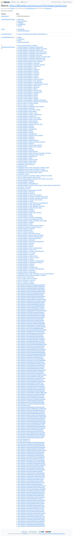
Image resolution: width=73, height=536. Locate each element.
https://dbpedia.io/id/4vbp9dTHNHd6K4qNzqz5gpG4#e (31, 399)
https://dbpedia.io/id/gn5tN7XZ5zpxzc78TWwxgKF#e (30, 452)
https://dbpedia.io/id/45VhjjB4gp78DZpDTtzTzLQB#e (30, 384)
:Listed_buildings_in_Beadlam (25, 126)
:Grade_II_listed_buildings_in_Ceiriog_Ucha (29, 66)
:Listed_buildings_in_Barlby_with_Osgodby (28, 117)
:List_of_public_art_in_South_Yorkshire (27, 103)
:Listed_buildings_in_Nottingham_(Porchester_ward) (31, 60)
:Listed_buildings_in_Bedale (25, 130)
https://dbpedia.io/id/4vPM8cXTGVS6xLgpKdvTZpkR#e (31, 463)
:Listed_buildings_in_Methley (25, 209)
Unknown (12, 8)
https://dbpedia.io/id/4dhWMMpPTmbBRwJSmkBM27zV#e (32, 392)
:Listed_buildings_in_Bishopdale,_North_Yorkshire (30, 154)
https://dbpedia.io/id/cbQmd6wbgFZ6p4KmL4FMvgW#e (31, 489)
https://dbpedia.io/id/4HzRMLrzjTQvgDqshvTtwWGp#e (31, 412)
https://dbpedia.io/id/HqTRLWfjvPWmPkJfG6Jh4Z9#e (30, 468)
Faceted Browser (56, 2)
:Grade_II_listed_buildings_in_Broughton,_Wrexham (31, 64)
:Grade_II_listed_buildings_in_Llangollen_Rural (29, 82)
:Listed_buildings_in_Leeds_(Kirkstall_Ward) (29, 204)
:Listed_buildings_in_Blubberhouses (27, 156)
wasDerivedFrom (6, 34)
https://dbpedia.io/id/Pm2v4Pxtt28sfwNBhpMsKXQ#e (31, 306)
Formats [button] (24, 2)
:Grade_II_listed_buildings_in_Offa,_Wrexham (29, 90)
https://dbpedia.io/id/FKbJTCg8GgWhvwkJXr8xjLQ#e (30, 298)
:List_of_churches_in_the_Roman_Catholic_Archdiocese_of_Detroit (34, 175)
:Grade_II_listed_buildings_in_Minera (27, 89)
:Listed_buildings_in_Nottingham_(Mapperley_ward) (31, 58)
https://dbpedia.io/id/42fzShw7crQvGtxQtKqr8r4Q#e (30, 523)
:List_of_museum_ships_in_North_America (28, 233)
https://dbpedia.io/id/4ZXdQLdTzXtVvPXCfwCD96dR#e (31, 460)
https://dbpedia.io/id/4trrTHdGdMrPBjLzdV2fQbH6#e (30, 397)
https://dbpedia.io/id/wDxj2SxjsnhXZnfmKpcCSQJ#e (30, 437)
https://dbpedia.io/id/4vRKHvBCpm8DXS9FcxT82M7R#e (31, 465)
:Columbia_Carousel (23, 174)
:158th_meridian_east (23, 441)
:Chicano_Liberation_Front (24, 230)
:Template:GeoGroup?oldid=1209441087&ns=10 (32, 34)
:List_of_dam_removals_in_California (27, 45)
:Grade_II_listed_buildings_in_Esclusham (28, 72)
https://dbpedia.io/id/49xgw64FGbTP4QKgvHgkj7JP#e (31, 407)
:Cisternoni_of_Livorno (23, 188)
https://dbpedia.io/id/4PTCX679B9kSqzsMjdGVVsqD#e (31, 291)
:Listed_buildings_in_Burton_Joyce (26, 249)
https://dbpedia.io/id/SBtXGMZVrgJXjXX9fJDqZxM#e (30, 318)
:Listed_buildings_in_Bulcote (25, 246)
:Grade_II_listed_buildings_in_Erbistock (27, 71)
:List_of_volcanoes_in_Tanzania (25, 283)
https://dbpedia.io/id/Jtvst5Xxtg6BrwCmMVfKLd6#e (30, 376)
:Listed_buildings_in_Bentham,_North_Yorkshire (30, 135)
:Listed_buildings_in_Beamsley (25, 127)
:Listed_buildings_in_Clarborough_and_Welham (30, 262)
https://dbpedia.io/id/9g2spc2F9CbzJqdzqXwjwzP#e (30, 429)
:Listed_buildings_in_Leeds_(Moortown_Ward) (29, 207)
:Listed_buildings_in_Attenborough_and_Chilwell (30, 235)
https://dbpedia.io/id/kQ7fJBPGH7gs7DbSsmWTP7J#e (30, 516)
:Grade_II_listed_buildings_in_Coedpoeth (28, 69)
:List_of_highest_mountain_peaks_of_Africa (29, 177)
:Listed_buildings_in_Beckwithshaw (27, 129)
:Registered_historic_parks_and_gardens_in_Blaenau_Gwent (33, 167)
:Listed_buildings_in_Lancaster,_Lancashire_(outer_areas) (32, 198)
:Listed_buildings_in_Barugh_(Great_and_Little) (29, 124)
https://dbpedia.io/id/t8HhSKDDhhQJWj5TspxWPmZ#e (31, 434)
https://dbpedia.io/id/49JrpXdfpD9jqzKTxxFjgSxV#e (30, 498)
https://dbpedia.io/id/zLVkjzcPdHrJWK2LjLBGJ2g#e (30, 471)
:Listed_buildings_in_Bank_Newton (26, 111)
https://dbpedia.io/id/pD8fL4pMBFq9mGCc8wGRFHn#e (31, 381)
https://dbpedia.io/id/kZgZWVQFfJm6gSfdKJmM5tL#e (30, 453)
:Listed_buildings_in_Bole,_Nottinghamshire (29, 238)
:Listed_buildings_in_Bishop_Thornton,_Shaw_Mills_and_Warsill (34, 153)
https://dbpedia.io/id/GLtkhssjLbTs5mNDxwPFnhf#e (30, 373)
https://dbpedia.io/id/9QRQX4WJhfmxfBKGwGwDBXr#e (31, 296)
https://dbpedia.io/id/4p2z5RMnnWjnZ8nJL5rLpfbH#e (30, 367)
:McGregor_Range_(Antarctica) (25, 164)
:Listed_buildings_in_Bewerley (25, 137)
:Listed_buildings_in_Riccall (24, 224)
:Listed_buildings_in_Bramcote (25, 243)
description (5, 16)
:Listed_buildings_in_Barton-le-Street (27, 121)
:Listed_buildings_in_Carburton (26, 254)
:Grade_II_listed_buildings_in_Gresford (27, 76)
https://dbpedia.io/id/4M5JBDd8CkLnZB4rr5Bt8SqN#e (31, 391)
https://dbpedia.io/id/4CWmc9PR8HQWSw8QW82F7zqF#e (32, 344)
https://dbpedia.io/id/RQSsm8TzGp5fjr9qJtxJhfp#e (30, 484)
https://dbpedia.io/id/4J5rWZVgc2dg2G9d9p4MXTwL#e (31, 389)
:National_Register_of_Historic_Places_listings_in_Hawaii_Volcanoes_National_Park (38, 185)
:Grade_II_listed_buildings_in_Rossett (27, 95)
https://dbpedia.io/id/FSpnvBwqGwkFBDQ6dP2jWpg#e (31, 352)
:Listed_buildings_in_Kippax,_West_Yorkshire (29, 195)
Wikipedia (25, 533)
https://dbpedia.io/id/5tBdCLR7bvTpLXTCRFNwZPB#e (30, 331)
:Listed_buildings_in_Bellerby (25, 132)
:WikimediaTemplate (23, 30)
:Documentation (22, 21)
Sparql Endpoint (67, 2)
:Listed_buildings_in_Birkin (24, 148)
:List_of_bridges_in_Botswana (25, 232)
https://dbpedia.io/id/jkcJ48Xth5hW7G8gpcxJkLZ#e (30, 357)
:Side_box (20, 19)
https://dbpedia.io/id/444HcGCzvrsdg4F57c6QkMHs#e (31, 497)
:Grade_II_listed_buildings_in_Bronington (28, 63)
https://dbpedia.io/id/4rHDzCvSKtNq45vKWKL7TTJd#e (31, 424)
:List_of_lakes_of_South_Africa (25, 277)
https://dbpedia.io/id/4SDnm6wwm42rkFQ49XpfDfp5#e (31, 415)
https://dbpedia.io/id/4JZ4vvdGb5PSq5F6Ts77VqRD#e (30, 307)
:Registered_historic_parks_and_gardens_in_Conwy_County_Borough (35, 273)
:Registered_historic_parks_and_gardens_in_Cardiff (31, 169)
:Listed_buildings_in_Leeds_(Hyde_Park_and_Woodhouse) (32, 203)
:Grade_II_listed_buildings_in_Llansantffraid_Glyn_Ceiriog (32, 84)
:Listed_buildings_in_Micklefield (26, 211)
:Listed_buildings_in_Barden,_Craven (27, 113)
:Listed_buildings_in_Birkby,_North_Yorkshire (29, 146)
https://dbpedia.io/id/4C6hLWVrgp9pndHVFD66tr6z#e (31, 386)
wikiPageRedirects (7, 37)
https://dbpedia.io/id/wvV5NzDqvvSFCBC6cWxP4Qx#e (31, 492)
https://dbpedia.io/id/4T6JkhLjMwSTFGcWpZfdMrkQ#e (31, 325)
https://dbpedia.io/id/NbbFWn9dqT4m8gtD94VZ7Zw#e (31, 378)
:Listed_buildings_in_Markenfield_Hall (27, 183)
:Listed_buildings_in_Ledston (25, 201)
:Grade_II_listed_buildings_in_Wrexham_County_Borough (32, 101)
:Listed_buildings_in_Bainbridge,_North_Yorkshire (30, 106)
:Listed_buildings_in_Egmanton (26, 228)
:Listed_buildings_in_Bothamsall (26, 240)
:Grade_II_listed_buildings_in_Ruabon (27, 97)
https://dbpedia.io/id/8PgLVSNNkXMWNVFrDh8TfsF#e (31, 304)
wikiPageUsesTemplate (8, 19)
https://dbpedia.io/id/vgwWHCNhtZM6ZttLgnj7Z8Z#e (30, 341)
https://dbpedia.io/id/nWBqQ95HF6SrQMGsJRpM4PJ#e (31, 469)
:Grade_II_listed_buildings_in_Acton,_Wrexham (29, 61)
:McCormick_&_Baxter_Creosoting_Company (29, 227)
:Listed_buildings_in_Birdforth (25, 143)
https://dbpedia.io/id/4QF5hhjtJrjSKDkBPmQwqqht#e (30, 309)
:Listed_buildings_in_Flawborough (26, 272)
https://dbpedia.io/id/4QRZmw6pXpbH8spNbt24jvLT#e (31, 293)
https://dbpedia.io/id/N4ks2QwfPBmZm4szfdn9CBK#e (31, 317)
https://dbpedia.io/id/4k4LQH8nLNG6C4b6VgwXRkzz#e (31, 447)
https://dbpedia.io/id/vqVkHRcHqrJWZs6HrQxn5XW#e (31, 490)
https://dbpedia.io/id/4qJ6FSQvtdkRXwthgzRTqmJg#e (30, 347)
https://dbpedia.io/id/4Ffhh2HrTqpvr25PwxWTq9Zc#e (30, 359)
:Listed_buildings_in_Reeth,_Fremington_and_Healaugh (32, 220)
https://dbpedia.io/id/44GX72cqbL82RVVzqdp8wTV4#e (31, 285)
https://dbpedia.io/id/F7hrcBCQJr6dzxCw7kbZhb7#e (30, 466)
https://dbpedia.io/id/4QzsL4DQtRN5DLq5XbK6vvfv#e (31, 494)
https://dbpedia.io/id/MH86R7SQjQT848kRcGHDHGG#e (31, 355)
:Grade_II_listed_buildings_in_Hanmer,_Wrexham (30, 79)
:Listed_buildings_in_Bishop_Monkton (27, 151)
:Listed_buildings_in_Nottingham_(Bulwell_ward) (30, 50)
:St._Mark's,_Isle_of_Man (24, 187)
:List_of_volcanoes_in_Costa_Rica (26, 280)
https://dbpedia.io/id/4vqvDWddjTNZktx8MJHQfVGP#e (31, 351)
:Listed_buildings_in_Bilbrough (25, 138)
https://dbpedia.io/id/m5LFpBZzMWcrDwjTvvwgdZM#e (31, 433)
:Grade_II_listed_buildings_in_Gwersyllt (28, 77)
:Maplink (20, 22)
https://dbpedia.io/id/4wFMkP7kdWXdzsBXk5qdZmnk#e (31, 370)
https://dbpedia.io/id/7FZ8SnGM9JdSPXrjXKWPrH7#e (30, 400)
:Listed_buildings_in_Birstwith (25, 150)
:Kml (19, 40)
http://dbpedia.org (30, 8)
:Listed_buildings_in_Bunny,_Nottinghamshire (29, 248)
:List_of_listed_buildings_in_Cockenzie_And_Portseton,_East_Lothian (35, 179)
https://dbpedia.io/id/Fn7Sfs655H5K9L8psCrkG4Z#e (30, 481)
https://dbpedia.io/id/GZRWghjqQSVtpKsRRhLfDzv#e (30, 495)
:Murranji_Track (22, 166)
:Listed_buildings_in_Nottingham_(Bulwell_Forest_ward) (32, 48)
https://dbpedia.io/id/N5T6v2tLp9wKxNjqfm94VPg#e (30, 502)
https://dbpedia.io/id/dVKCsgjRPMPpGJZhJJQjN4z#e (30, 334)
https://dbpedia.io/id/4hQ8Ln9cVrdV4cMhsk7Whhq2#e (31, 418)
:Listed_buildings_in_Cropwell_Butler (27, 267)
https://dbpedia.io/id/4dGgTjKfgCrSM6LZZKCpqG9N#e (31, 476)
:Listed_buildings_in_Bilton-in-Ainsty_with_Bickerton (31, 142)
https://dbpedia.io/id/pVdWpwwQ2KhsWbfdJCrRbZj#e (31, 519)
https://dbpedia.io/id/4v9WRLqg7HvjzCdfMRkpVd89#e (31, 461)
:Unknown (20, 29)
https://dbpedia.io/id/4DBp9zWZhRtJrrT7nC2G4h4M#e (31, 388)
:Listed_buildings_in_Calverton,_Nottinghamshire (30, 251)
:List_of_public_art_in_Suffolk (25, 105)
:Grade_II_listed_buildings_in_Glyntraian (28, 74)
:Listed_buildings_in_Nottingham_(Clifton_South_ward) (31, 53)
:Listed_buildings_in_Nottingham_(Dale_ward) (29, 55)
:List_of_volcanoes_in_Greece (25, 281)
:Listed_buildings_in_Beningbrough (27, 134)
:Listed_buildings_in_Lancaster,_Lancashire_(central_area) (32, 196)
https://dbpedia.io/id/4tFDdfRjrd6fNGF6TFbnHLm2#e (30, 396)
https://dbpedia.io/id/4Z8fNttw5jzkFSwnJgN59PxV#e (30, 505)
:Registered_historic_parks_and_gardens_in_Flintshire (31, 275)
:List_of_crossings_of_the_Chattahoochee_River (30, 219)
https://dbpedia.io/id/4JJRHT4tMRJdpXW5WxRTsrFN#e (31, 413)
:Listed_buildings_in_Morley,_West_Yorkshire (29, 212)
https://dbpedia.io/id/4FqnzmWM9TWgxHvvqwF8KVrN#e (31, 408)
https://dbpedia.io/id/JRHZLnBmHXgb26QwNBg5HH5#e (31, 354)
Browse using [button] (15, 2)
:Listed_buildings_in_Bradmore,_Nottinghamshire (30, 241)
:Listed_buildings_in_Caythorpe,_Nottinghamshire (30, 261)
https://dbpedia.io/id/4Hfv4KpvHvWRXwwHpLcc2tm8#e (31, 513)
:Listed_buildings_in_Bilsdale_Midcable (27, 140)
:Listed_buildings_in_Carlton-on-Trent (27, 256)
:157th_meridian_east (23, 439)
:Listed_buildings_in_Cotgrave (25, 265)
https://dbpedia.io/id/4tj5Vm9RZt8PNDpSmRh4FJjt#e (30, 368)
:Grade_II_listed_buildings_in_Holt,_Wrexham (29, 81)
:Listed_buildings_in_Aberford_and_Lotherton (29, 190)
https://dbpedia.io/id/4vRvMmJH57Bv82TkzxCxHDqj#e (31, 315)
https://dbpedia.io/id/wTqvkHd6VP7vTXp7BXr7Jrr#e (30, 383)
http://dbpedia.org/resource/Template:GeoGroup (38, 5)
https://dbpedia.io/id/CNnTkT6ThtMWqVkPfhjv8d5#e (30, 402)
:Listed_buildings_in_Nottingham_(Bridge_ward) (30, 47)
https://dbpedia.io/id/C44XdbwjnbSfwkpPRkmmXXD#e (31, 506)
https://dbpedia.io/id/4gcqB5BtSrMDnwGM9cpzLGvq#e (31, 363)
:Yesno (19, 26)
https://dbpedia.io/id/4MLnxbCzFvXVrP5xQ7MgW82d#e (31, 360)
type (3, 29)
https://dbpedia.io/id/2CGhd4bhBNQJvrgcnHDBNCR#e (31, 521)
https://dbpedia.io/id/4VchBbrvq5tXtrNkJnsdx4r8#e (30, 294)
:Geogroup (20, 39)
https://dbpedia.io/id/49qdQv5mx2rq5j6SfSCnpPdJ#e (30, 320)
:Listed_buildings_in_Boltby (25, 158)
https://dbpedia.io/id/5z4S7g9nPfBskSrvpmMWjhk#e (30, 371)
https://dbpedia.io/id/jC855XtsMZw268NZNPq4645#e (30, 338)
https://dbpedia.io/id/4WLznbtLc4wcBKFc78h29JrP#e (30, 458)
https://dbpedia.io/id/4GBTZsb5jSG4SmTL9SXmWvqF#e (31, 500)
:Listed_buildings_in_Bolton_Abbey (26, 161)
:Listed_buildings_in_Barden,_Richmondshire (29, 114)
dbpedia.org (48, 8)
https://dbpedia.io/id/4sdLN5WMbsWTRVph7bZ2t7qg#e (31, 349)
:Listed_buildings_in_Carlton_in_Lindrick (28, 257)
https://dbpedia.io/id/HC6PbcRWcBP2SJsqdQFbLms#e (31, 482)
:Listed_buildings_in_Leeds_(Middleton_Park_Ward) (31, 206)
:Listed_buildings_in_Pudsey (25, 216)
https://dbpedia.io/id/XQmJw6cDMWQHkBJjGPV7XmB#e (31, 486)
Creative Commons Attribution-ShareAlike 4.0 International (52, 533)
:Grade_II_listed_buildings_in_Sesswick (27, 98)
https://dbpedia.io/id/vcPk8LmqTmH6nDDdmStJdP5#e (31, 404)
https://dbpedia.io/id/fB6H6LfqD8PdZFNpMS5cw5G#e (31, 302)
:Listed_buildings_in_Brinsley (25, 244)
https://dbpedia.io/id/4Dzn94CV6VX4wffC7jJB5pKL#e (30, 322)
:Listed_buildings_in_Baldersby (25, 108)
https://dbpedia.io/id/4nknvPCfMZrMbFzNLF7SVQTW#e (31, 423)
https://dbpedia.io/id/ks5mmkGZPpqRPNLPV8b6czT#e (31, 518)
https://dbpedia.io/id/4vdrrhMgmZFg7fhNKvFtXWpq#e (31, 428)
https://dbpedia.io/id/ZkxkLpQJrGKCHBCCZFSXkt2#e (30, 431)
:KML (19, 37)
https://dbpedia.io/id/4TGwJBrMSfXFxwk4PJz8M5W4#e (31, 457)
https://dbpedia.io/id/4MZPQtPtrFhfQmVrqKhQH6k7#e (31, 289)
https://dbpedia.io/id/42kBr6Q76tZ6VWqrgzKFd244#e (31, 442)
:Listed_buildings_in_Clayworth (26, 264)
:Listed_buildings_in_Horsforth (25, 193)
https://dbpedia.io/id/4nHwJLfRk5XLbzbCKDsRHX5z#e (31, 365)
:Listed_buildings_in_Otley (24, 214)
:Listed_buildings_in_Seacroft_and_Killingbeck (29, 217)
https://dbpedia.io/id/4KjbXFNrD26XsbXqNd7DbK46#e (31, 526)
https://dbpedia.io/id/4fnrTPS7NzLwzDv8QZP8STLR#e (31, 346)
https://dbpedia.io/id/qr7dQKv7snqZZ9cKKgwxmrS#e (30, 510)
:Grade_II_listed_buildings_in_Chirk (27, 68)
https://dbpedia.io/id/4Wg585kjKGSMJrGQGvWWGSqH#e (31, 416)
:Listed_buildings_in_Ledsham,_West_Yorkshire (29, 199)
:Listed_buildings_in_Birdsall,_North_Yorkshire (29, 145)
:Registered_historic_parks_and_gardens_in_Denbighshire (32, 171)
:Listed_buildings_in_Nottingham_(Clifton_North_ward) (31, 52)
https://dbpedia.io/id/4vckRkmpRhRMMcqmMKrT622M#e (31, 330)
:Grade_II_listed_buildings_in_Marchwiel (28, 87)
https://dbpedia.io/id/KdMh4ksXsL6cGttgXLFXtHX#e (30, 515)
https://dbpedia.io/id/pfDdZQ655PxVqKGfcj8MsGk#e (30, 455)
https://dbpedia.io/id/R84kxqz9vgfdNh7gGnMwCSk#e (31, 449)
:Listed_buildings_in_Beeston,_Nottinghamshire (30, 236)
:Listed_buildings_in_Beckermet (26, 191)
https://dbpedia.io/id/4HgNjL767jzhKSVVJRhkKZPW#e (30, 444)
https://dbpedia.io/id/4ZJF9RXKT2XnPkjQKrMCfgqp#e (30, 362)
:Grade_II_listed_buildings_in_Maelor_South (29, 85)
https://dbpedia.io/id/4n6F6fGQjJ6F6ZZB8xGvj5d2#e (30, 479)
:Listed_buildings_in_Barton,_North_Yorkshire (29, 119)
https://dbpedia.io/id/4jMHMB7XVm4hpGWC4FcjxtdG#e (31, 326)
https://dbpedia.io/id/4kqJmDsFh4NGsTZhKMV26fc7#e (31, 420)
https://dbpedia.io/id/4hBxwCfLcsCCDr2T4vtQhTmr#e (31, 478)
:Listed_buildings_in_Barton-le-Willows (27, 122)
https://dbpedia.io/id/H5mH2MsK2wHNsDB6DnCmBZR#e (31, 375)
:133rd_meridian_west (23, 405)
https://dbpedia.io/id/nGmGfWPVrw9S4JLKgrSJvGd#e (30, 511)
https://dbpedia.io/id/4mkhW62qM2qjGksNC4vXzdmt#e (31, 421)
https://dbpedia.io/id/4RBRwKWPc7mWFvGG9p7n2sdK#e (31, 310)
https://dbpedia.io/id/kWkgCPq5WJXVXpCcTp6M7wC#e (31, 339)
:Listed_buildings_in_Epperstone (26, 270)
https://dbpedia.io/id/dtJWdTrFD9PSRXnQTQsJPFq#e (30, 508)
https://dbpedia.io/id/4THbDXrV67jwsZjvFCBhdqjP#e (30, 312)
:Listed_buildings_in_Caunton (25, 259)
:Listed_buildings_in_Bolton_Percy (26, 162)
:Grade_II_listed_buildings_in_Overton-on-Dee (29, 92)
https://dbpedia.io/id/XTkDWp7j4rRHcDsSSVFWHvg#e (31, 487)
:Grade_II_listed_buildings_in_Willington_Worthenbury (31, 100)
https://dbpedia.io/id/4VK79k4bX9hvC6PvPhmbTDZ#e (31, 503)
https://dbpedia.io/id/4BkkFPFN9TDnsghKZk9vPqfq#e (31, 474)
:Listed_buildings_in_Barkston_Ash (26, 116)
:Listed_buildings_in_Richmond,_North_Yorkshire (30, 225)
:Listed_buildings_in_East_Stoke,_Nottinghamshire (30, 269)
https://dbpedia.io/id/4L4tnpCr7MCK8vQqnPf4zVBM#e (31, 323)
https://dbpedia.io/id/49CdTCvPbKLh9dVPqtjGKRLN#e (31, 473)
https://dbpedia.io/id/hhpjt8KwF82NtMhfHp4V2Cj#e (30, 336)
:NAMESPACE (21, 24)
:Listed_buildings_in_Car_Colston (26, 252)
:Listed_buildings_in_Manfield (25, 180)
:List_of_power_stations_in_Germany (27, 278)
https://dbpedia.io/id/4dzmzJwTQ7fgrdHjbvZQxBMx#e (31, 394)
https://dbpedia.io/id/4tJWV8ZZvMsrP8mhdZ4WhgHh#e (31, 426)
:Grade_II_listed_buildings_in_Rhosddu (27, 93)
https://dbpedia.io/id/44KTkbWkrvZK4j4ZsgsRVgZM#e (31, 524)
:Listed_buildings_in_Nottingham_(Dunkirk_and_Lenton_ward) (33, 56)
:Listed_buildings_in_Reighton (25, 222)
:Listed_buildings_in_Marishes (25, 182)
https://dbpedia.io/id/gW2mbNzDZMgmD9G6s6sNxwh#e (31, 450)
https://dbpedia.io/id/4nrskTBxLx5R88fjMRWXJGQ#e (30, 328)
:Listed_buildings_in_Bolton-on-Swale (27, 159)
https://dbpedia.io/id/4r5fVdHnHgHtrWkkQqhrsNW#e (31, 314)
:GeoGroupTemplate (23, 42)
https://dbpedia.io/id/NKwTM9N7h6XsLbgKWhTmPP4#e (31, 299)
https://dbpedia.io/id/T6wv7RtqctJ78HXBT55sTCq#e (30, 379)
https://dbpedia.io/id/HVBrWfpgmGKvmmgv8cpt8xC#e (31, 333)
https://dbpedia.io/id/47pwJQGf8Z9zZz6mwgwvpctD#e (31, 343)
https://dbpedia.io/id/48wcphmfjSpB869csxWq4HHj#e (31, 286)
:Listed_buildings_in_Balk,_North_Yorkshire (29, 109)
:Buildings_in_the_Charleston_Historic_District (29, 172)
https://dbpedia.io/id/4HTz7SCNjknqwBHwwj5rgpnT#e (31, 410)
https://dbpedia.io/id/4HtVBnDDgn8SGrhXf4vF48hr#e (31, 288)
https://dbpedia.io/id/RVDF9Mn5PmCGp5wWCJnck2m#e (31, 301)
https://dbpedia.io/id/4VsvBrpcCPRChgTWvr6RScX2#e (31, 445)
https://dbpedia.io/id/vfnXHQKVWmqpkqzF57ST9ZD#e (31, 436)
